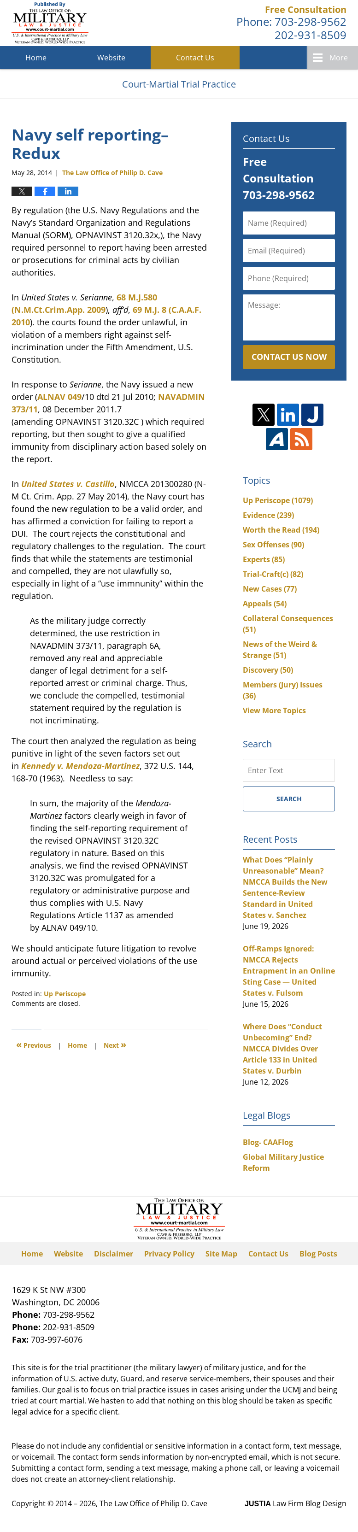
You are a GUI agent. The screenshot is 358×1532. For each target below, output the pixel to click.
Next (115, 1044)
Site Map (221, 1254)
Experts (264, 559)
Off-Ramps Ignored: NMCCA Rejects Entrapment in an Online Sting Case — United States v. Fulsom (289, 971)
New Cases (270, 589)
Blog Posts (318, 1254)
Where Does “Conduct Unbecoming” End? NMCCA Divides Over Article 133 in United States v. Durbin (282, 1048)
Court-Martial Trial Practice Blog (50, 23)
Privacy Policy (169, 1254)
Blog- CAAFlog (268, 1142)
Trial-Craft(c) (273, 574)
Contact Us (195, 58)
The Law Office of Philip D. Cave (153, 1503)
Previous (33, 1044)
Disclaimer (113, 1254)
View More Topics (274, 710)
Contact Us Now (289, 356)
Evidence (268, 515)
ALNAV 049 (59, 396)
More (338, 58)
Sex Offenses (273, 545)
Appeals (265, 604)
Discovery (268, 670)
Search (289, 798)
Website (111, 58)
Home (36, 58)
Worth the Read (281, 530)
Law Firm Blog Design (295, 1503)
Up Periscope (65, 993)
